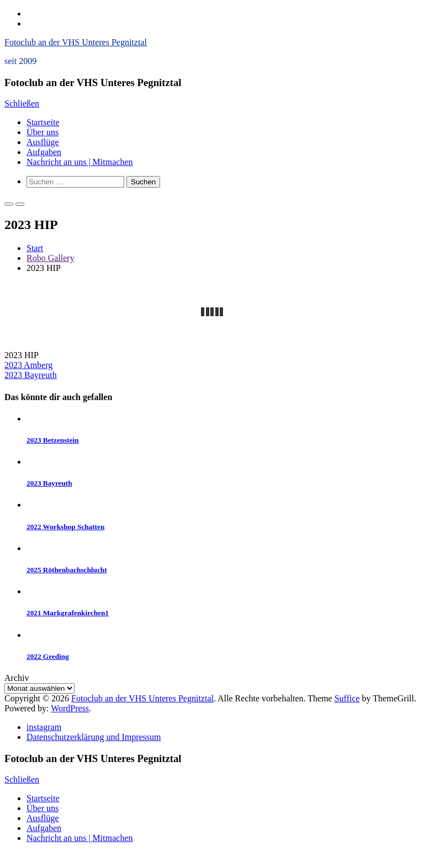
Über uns (42, 132)
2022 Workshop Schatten (65, 527)
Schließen (21, 103)
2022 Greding (47, 656)
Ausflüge (42, 142)
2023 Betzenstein (52, 440)
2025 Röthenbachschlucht (66, 570)
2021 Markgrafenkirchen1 (67, 613)
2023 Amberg (28, 365)
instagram (43, 727)
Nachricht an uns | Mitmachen (79, 162)
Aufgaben (43, 152)
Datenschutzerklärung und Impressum (93, 737)
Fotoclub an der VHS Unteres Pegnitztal (75, 42)
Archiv (16, 678)
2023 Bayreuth (30, 375)
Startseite (43, 122)
